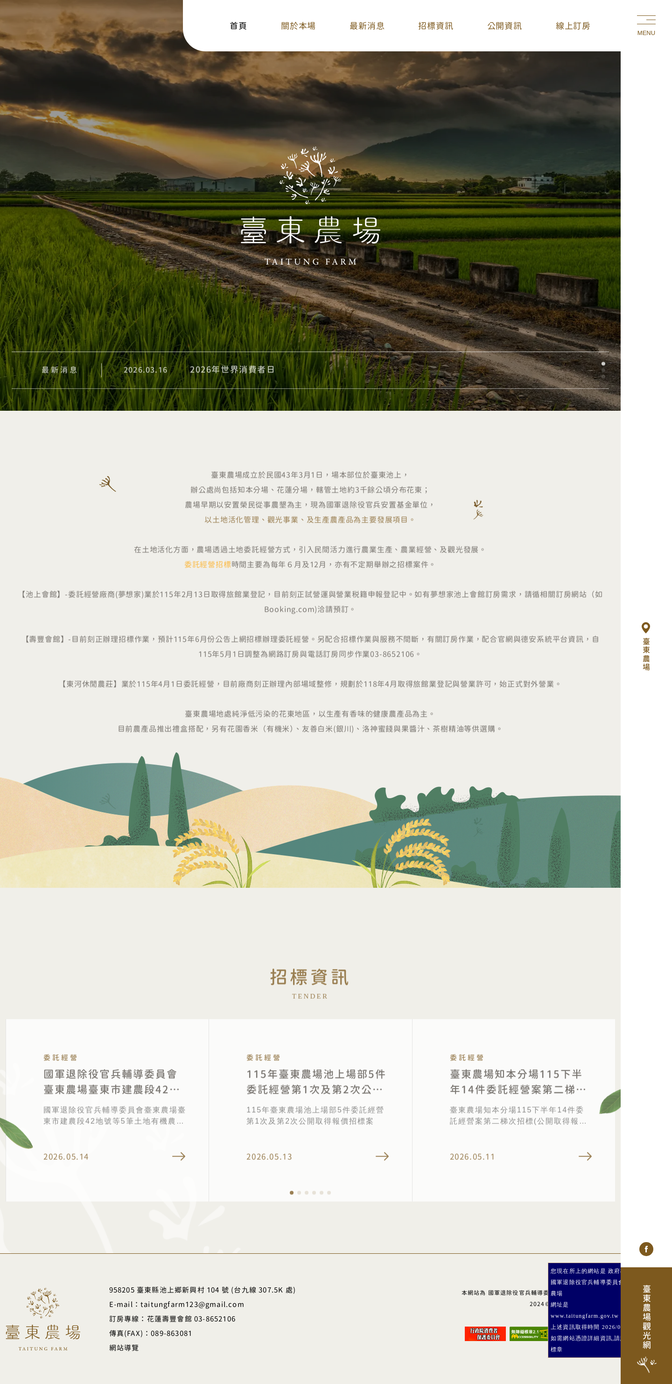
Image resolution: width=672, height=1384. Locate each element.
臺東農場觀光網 (646, 1330)
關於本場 (298, 25)
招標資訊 (435, 25)
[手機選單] (646, 25)
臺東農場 (647, 647)
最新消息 (367, 25)
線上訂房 (573, 25)
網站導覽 (124, 1347)
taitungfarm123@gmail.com (192, 1304)
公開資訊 (504, 25)
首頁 (238, 25)
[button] (603, 381)
